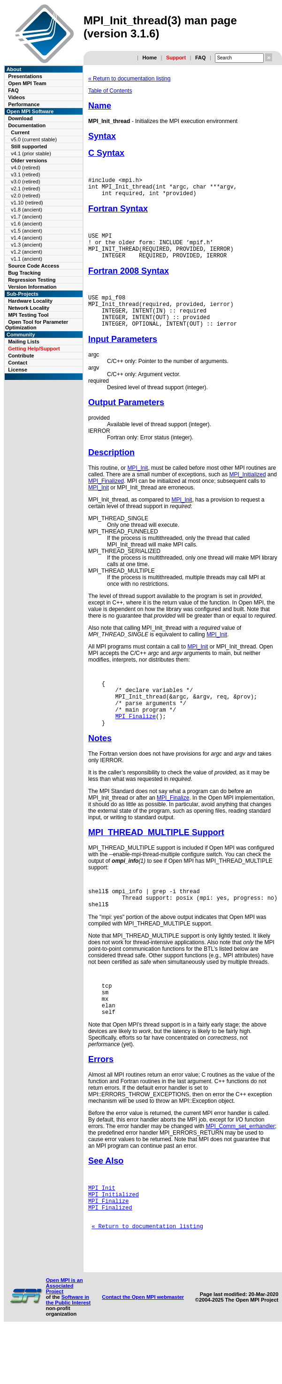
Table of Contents (110, 90)
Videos (16, 97)
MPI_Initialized (247, 491)
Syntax (102, 136)
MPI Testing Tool (28, 315)
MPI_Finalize (135, 741)
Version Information (32, 287)
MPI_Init (137, 484)
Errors (101, 1097)
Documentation (27, 125)
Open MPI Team (27, 83)
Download (20, 118)
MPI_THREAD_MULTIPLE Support (156, 859)
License (17, 369)
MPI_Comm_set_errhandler (240, 1164)
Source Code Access (33, 266)
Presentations (25, 76)
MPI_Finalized (106, 498)
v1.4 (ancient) (26, 237)
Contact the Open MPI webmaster (143, 1349)
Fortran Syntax (118, 213)
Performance (23, 104)
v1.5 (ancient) (26, 230)
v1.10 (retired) (27, 202)
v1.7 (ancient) (26, 216)
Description (111, 469)
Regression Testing (31, 280)
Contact (17, 362)
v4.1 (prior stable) (31, 153)
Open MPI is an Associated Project (64, 1337)
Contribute (21, 355)
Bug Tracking (24, 273)
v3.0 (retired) (25, 181)
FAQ (200, 57)
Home (149, 57)
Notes (100, 765)
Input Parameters (122, 356)
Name (99, 105)
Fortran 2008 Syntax (128, 280)
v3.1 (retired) (25, 174)
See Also (105, 1198)
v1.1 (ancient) (26, 259)
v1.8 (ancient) (26, 209)
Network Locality (28, 308)
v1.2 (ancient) (26, 252)
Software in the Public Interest (68, 1351)
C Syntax (106, 153)
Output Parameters (126, 419)
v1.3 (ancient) (26, 245)
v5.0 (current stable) (34, 139)
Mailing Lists (23, 341)
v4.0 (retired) (25, 167)
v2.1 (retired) (25, 188)
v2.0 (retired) (25, 195)
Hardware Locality (30, 301)
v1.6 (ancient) (26, 223)
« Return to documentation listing (129, 78)
